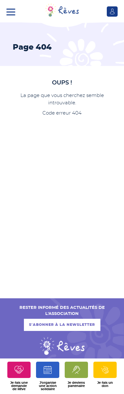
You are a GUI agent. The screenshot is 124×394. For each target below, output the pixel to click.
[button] (12, 11)
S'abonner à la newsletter (62, 324)
